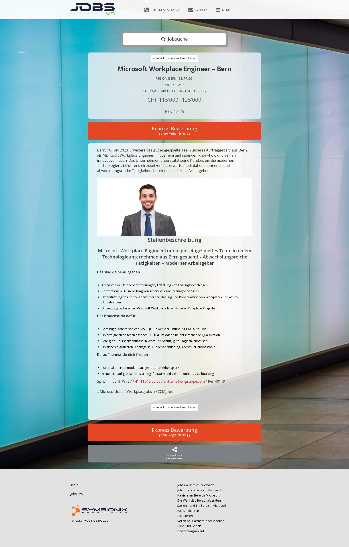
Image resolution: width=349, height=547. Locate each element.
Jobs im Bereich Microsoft (196, 485)
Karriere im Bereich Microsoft (198, 495)
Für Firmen (185, 516)
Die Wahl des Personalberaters (199, 500)
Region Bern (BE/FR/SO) (174, 78)
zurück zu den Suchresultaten (174, 58)
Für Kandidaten (188, 511)
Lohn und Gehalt (189, 526)
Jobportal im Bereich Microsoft (199, 490)
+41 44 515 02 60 (146, 381)
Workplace (174, 85)
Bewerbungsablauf (190, 531)
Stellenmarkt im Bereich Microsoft (201, 505)
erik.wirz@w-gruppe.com (184, 381)
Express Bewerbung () (174, 131)
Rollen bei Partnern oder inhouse (200, 521)
